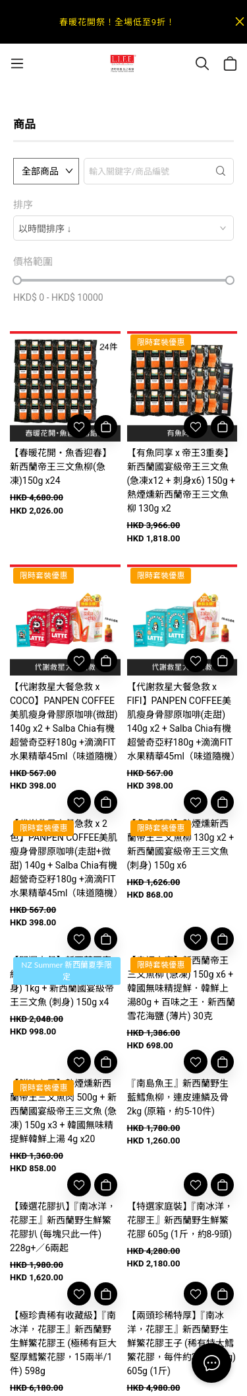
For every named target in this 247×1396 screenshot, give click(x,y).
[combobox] (123, 228)
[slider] (17, 280)
